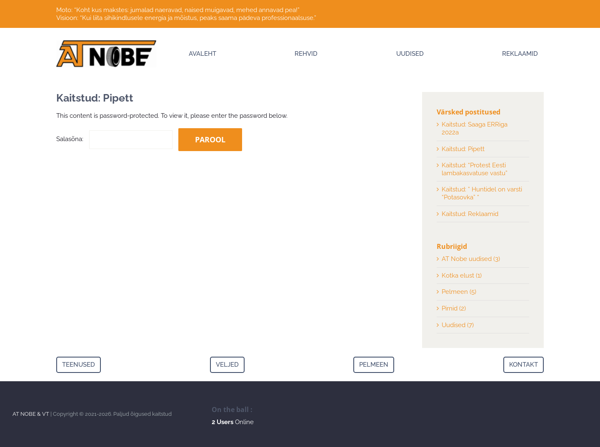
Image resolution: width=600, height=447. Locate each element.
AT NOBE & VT (30, 414)
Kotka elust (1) (462, 275)
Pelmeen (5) (459, 292)
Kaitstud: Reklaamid (470, 214)
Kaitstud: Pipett (463, 149)
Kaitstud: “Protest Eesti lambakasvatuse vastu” (475, 169)
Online (233, 422)
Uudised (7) (458, 325)
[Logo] (106, 43)
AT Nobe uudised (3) (471, 259)
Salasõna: (114, 139)
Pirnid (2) (454, 308)
